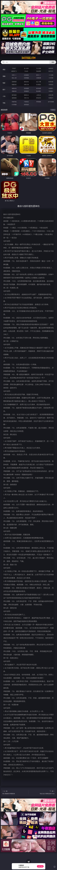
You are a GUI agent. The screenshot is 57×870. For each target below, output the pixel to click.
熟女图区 (38, 91)
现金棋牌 (38, 71)
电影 (4, 83)
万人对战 (38, 68)
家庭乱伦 (26, 95)
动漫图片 (51, 88)
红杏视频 (14, 104)
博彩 (4, 69)
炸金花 (26, 71)
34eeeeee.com (28, 58)
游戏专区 (51, 68)
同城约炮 (14, 101)
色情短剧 (26, 104)
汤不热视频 (51, 101)
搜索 (53, 62)
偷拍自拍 (26, 81)
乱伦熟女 (38, 84)
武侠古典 (51, 95)
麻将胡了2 (14, 71)
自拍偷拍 (26, 75)
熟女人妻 (14, 78)
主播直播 (38, 78)
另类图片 (51, 91)
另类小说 (26, 98)
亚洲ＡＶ (14, 75)
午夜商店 (26, 101)
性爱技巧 (51, 98)
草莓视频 (38, 101)
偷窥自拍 (14, 88)
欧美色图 (38, 88)
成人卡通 (38, 81)
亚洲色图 (26, 88)
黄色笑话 (38, 98)
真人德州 (26, 68)
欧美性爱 (51, 81)
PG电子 (14, 68)
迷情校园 (14, 98)
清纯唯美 (26, 91)
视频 (4, 76)
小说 (4, 96)
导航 (4, 103)
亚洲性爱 (14, 81)
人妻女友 (38, 95)
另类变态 (51, 84)
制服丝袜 (14, 84)
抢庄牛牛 (51, 71)
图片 (4, 89)
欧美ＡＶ (38, 75)
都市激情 (14, 95)
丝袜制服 (26, 78)
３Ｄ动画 (51, 75)
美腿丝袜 (14, 91)
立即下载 (40, 866)
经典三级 (26, 84)
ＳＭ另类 (51, 78)
